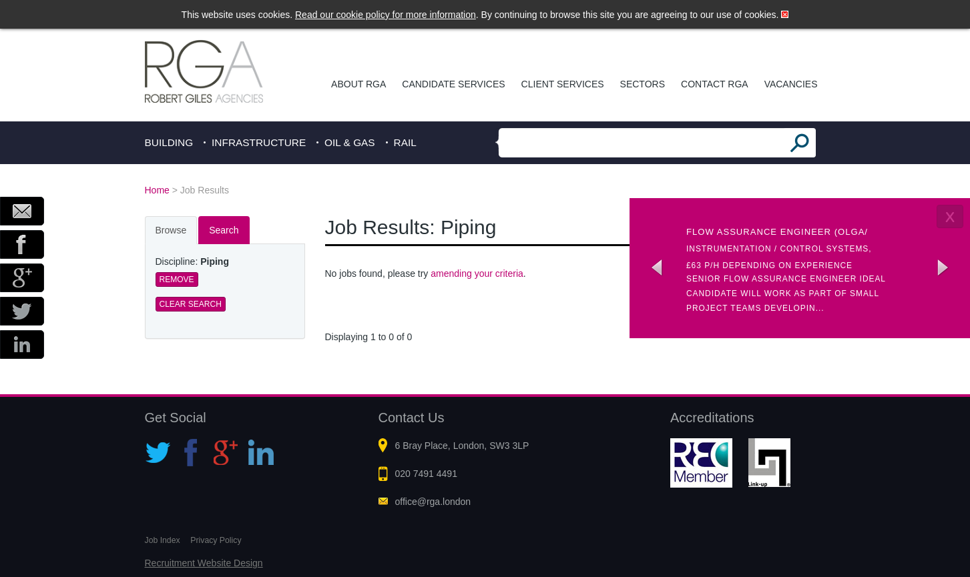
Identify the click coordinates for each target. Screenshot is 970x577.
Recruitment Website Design (204, 563)
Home (157, 190)
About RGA (358, 84)
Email (22, 211)
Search (223, 230)
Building (169, 142)
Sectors (642, 84)
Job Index (162, 540)
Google (22, 277)
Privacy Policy (215, 540)
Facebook (22, 244)
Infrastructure (259, 142)
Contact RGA (714, 84)
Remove (177, 279)
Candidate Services (453, 84)
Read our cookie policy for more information (385, 14)
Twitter (22, 311)
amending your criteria (477, 273)
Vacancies (791, 84)
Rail (405, 142)
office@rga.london (433, 501)
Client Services (562, 84)
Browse (171, 230)
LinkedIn (22, 344)
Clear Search (191, 304)
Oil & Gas (349, 142)
